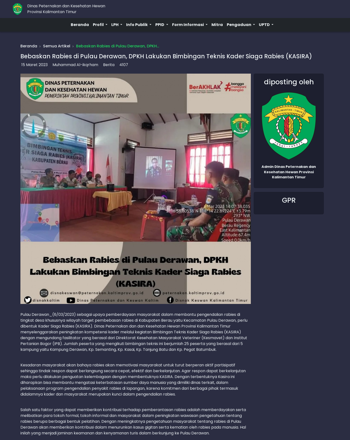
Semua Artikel (56, 46)
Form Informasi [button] (188, 24)
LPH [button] (115, 24)
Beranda (80, 24)
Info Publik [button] (137, 24)
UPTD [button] (265, 24)
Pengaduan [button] (239, 24)
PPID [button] (160, 24)
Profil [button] (99, 24)
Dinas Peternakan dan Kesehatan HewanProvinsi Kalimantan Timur (66, 9)
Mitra (217, 24)
